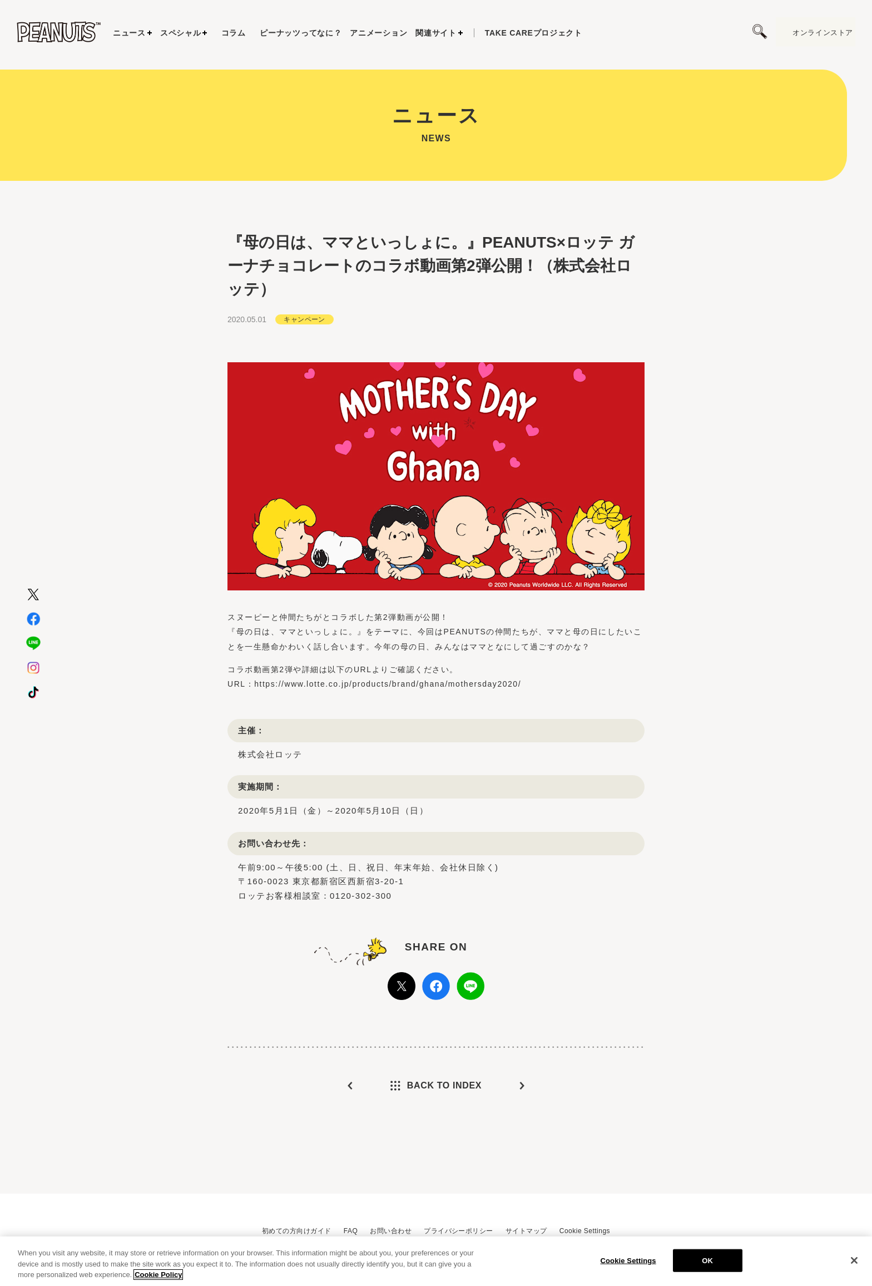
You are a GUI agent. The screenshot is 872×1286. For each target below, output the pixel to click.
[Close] (854, 1260)
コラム (233, 33)
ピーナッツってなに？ (300, 33)
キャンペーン (304, 346)
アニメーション (378, 33)
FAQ (351, 1231)
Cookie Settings (584, 1231)
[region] (436, 1261)
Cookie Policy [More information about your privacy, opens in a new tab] (158, 1274)
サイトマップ (526, 1231)
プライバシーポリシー (458, 1231)
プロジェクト (533, 33)
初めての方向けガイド (296, 1231)
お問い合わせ (391, 1231)
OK (707, 1260)
